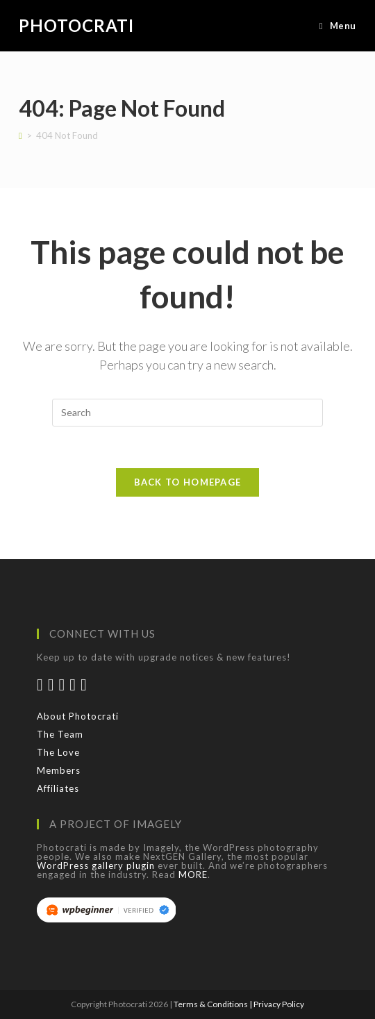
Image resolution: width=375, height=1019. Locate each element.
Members (59, 770)
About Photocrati (78, 716)
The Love (58, 752)
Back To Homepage (188, 482)
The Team (60, 734)
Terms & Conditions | (213, 1004)
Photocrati (76, 25)
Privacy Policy (278, 1004)
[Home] (20, 135)
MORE (193, 874)
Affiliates (58, 788)
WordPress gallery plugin (96, 865)
